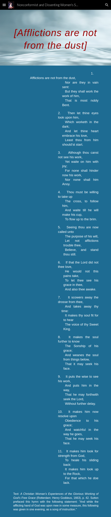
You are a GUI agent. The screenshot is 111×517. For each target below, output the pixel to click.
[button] (4, 5)
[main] (55, 38)
